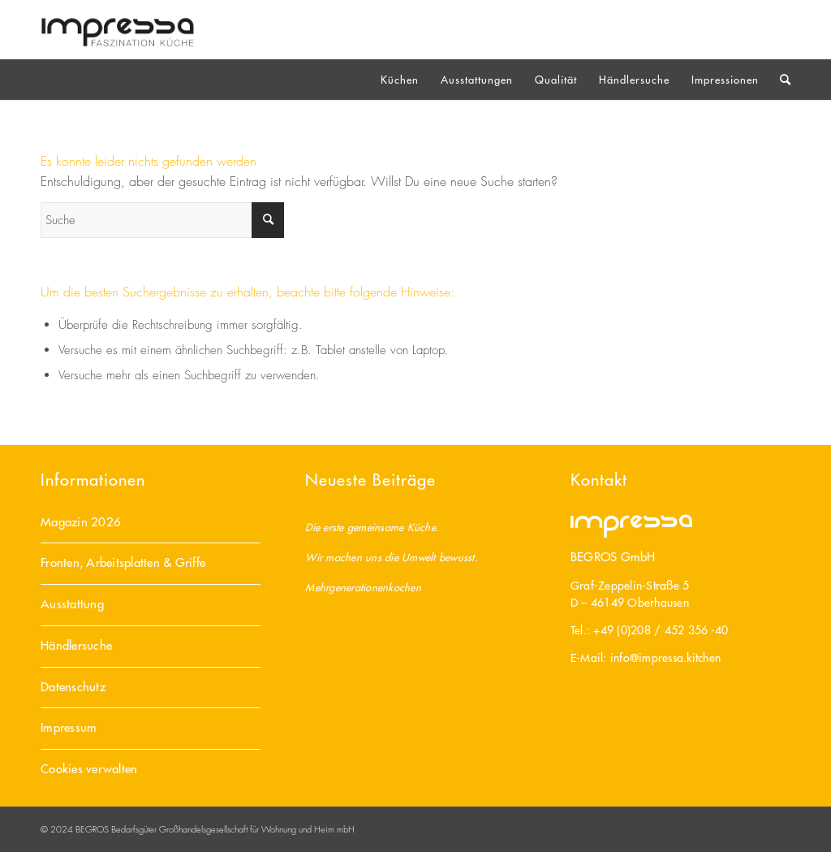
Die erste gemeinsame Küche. (372, 527)
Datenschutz (73, 686)
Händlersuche (76, 645)
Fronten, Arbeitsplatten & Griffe (123, 562)
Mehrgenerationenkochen (363, 587)
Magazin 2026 (81, 522)
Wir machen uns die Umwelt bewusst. (391, 557)
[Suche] (779, 79)
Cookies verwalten (89, 768)
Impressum (69, 727)
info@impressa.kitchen (665, 658)
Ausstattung (72, 604)
